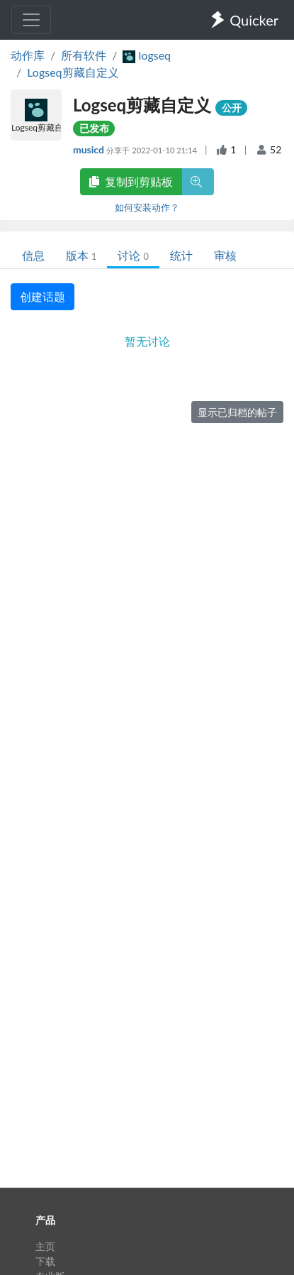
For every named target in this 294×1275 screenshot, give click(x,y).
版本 (81, 255)
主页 (45, 1246)
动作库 (28, 55)
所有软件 (83, 55)
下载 (45, 1261)
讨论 (133, 255)
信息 (33, 255)
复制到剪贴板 (131, 181)
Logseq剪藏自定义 (72, 72)
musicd (89, 149)
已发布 (94, 128)
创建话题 (42, 296)
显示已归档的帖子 (237, 412)
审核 (225, 255)
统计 (181, 255)
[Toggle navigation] (31, 20)
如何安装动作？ (147, 207)
